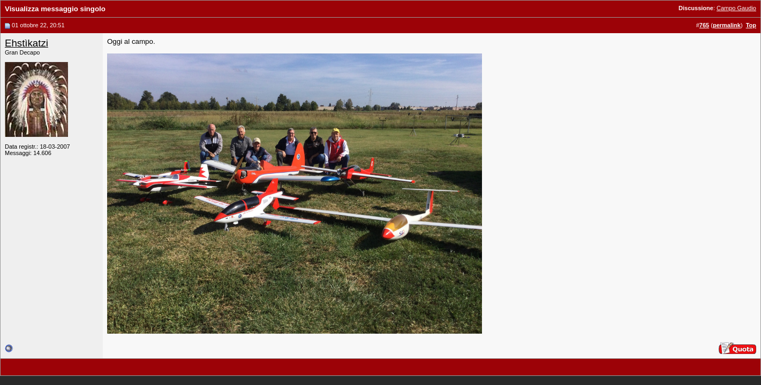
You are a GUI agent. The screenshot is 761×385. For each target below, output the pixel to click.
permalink (727, 25)
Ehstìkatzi (26, 43)
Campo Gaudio (736, 8)
